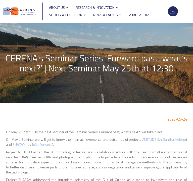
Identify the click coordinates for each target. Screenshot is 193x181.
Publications (139, 15)
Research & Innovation (97, 7)
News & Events (107, 15)
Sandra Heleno (174, 139)
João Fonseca (42, 144)
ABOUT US (58, 7)
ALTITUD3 (149, 139)
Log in (173, 11)
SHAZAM (19, 144)
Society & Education (67, 15)
